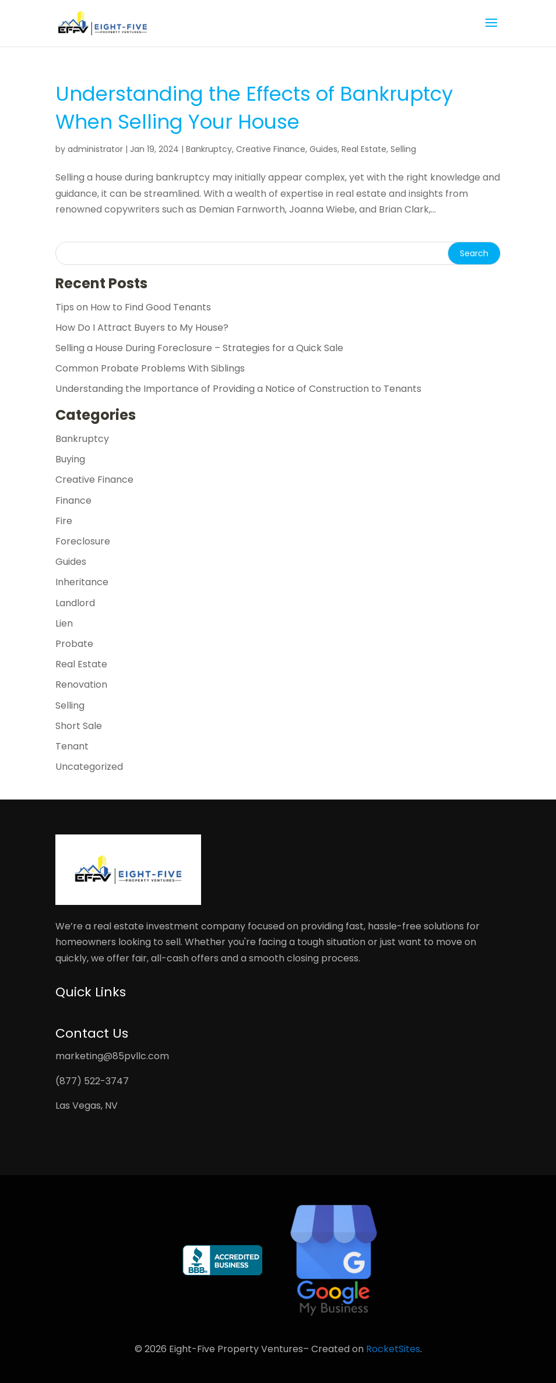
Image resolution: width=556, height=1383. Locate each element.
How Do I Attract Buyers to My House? (141, 327)
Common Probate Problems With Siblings (150, 368)
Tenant (72, 746)
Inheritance (81, 582)
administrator (95, 149)
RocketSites (393, 1349)
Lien (64, 623)
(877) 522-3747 (92, 1081)
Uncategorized (89, 766)
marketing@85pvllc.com (112, 1056)
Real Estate (364, 149)
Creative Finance (270, 149)
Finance (73, 500)
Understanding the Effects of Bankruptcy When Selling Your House (254, 108)
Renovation (81, 684)
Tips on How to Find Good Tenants (133, 307)
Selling (403, 149)
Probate (74, 643)
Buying (70, 459)
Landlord (75, 603)
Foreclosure (82, 541)
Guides (323, 149)
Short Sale (78, 726)
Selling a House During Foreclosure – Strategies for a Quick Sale (199, 348)
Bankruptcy (209, 149)
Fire (63, 521)
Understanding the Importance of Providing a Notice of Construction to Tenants (238, 388)
